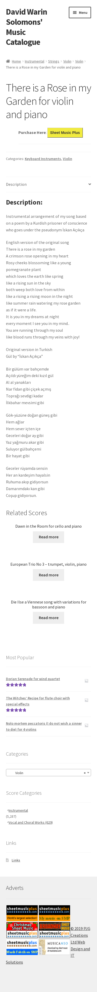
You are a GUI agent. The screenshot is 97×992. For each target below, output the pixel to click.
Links (16, 860)
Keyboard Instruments (43, 158)
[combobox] (48, 772)
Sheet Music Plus (65, 133)
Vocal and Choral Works (31, 822)
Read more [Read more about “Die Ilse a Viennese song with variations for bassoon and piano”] (48, 617)
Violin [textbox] (47, 773)
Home (16, 61)
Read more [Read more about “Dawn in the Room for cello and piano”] (48, 536)
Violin (67, 61)
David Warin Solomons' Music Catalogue (26, 27)
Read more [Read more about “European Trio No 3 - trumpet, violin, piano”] (48, 574)
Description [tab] (16, 184)
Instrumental (34, 61)
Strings (53, 61)
